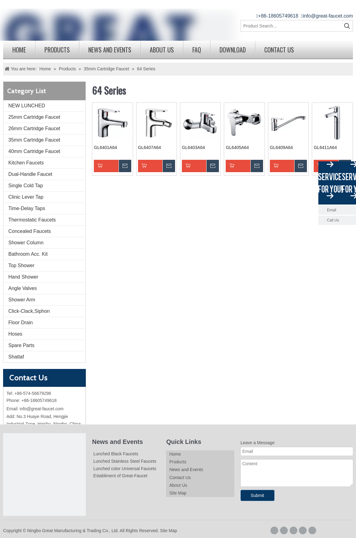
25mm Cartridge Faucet (34, 117)
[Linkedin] (293, 530)
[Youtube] (312, 530)
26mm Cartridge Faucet (34, 128)
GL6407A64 (149, 147)
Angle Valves (22, 288)
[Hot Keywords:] (347, 25)
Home (19, 49)
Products (57, 49)
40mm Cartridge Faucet (34, 151)
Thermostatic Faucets (32, 219)
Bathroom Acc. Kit (28, 254)
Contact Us (279, 49)
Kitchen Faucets (26, 162)
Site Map (177, 492)
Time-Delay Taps (26, 208)
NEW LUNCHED (26, 105)
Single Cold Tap (25, 185)
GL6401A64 (105, 147)
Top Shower (21, 265)
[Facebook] (274, 530)
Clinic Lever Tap (26, 197)
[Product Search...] (291, 25)
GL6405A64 (237, 147)
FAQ (196, 49)
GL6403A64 (193, 147)
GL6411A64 (325, 147)
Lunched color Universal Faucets (124, 468)
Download (233, 49)
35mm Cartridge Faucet (34, 140)
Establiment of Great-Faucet (120, 475)
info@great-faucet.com (328, 16)
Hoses (15, 334)
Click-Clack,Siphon (29, 311)
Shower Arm (21, 299)
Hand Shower (23, 276)
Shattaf (16, 356)
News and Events (109, 49)
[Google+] (284, 530)
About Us (162, 49)
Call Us (333, 220)
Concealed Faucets (29, 231)
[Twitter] (303, 530)
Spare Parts (21, 345)
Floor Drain (20, 322)
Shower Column (26, 242)
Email (331, 210)
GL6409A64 (281, 147)
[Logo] (44, 474)
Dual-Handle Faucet (30, 174)
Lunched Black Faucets (115, 453)
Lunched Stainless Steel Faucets (124, 461)
